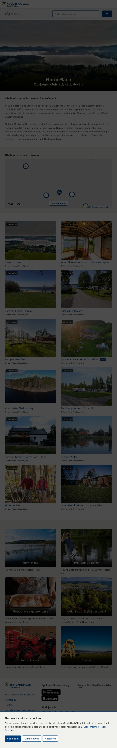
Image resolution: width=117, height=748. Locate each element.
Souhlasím (13, 738)
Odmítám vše (31, 738)
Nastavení (50, 738)
